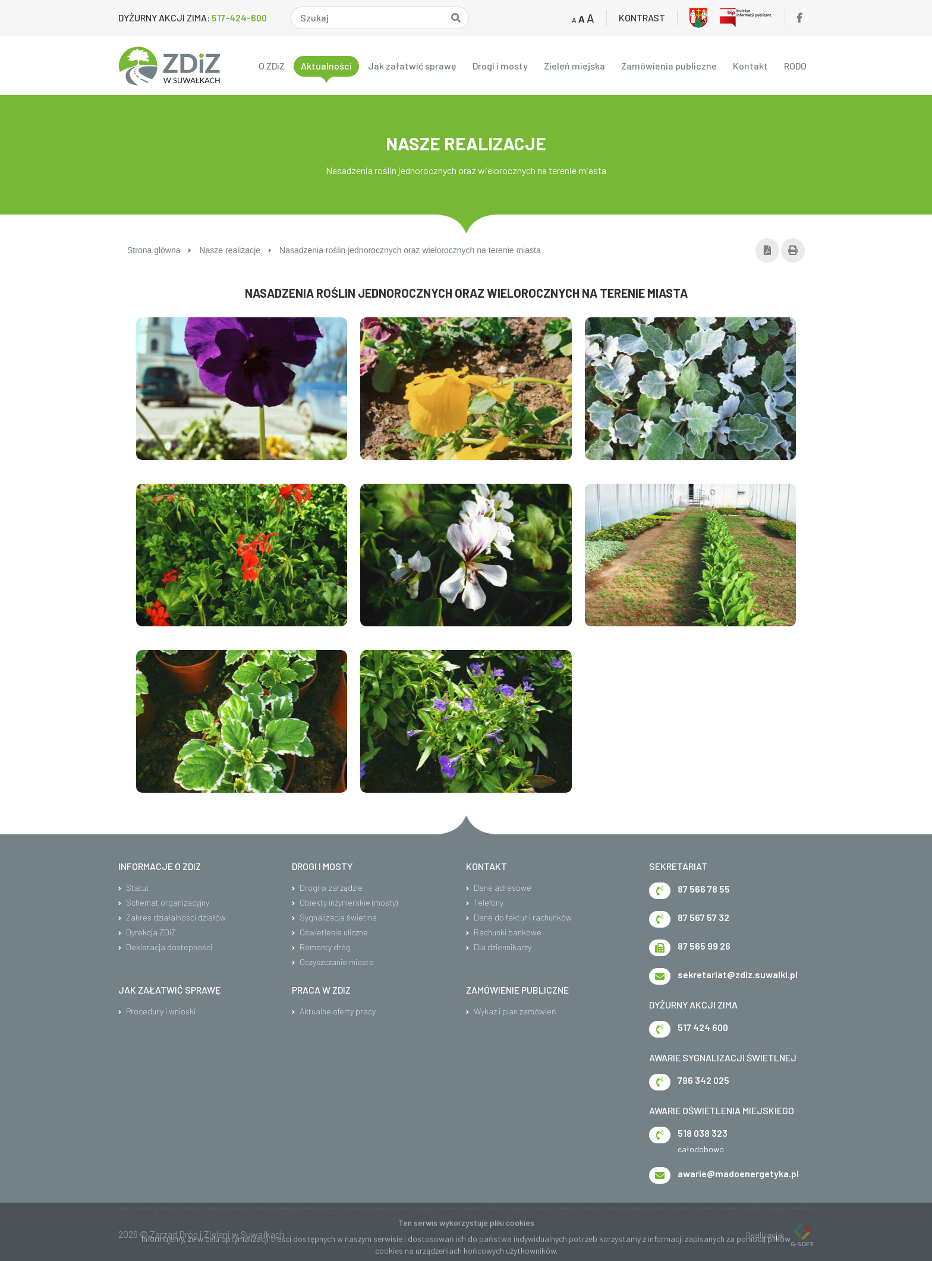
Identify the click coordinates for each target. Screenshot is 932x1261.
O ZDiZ (272, 65)
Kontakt (750, 65)
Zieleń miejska (574, 65)
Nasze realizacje (235, 250)
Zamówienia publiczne (669, 65)
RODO (795, 65)
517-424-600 (239, 17)
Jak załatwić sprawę (412, 65)
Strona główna (159, 250)
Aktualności (326, 65)
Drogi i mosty (500, 65)
